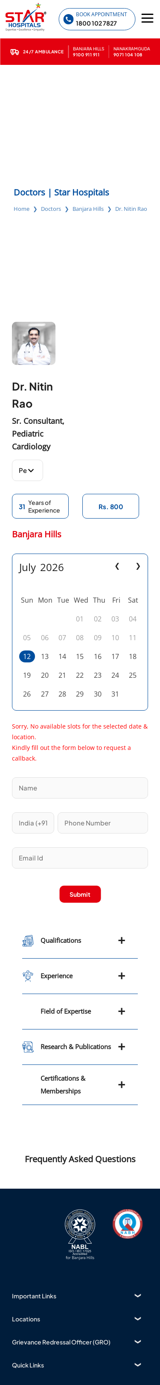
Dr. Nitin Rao (131, 209)
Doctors (51, 209)
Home (21, 209)
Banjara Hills (88, 209)
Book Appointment (101, 14)
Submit (80, 894)
